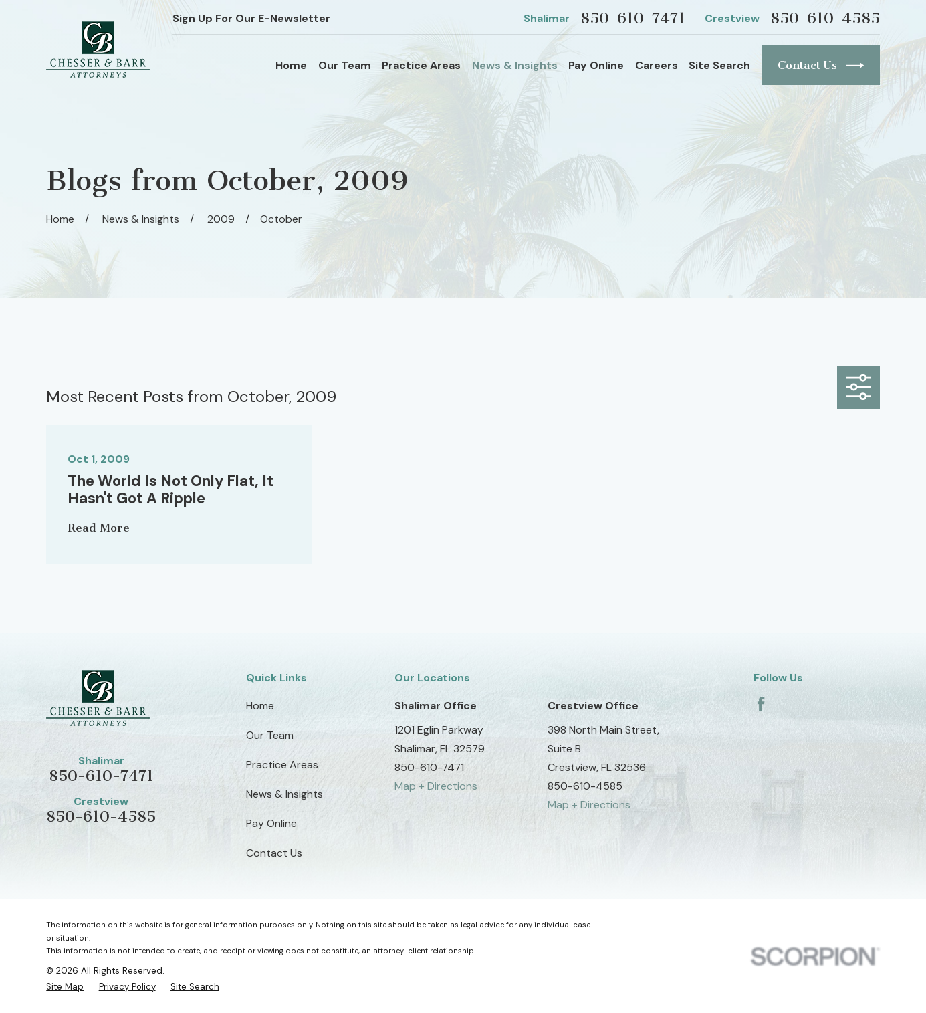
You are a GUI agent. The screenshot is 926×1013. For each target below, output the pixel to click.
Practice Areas (282, 765)
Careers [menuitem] (656, 65)
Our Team (270, 735)
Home (260, 706)
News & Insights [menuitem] (515, 65)
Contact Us (821, 65)
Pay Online (271, 823)
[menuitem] (65, 986)
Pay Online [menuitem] (596, 65)
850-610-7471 (632, 18)
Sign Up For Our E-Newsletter (251, 18)
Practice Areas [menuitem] (421, 65)
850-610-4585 (825, 18)
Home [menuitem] (291, 65)
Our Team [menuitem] (344, 65)
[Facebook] (761, 704)
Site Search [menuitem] (719, 65)
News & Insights (284, 794)
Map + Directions (435, 786)
